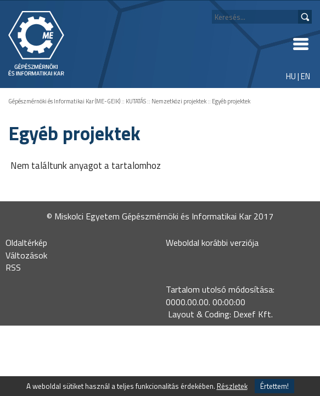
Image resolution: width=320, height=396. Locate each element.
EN (305, 76)
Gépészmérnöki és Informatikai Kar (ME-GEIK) (64, 101)
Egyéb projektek (231, 101)
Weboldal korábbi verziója (212, 242)
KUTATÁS (136, 101)
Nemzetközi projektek (178, 101)
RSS (13, 267)
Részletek (232, 386)
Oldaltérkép (26, 242)
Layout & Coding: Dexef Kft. (220, 314)
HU (291, 76)
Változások (26, 255)
